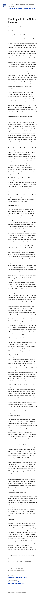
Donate (26, 8)
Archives (14, 8)
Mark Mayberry (12, 26)
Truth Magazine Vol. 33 (20, 570)
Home (9, 8)
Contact (20, 8)
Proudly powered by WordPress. (20, 592)
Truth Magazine (12, 4)
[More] (34, 8)
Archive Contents (12, 570)
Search (31, 8)
